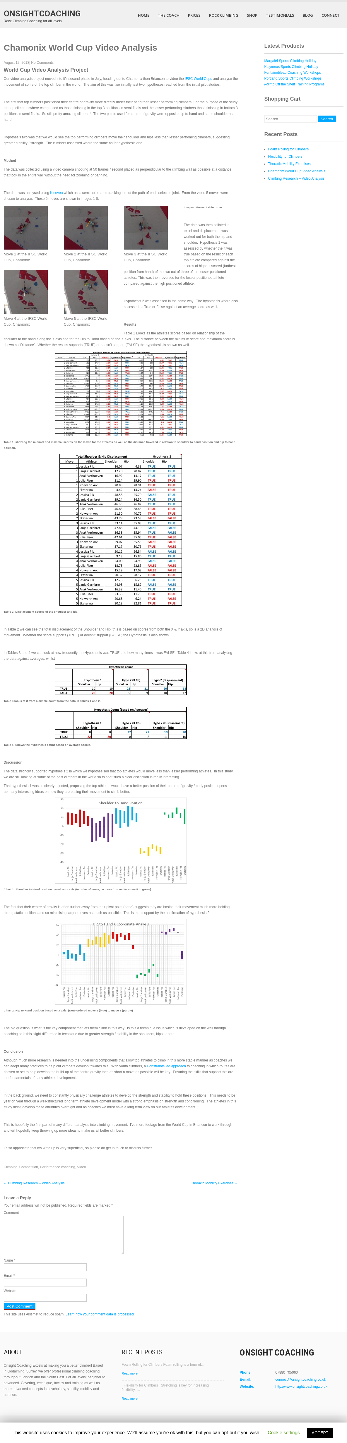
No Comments (42, 63)
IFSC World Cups (198, 79)
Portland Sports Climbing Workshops (293, 78)
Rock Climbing (223, 15)
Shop (252, 15)
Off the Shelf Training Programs (294, 84)
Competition (28, 1167)
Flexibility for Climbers (285, 156)
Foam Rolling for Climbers (288, 149)
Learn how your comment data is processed (100, 1321)
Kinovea (56, 193)
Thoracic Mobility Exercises (214, 1183)
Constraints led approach (166, 1066)
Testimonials (280, 15)
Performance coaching (57, 1167)
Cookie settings (284, 1432)
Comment (11, 1213)
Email (9, 1283)
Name (10, 1267)
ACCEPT (320, 1432)
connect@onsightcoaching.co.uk (300, 1386)
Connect (331, 15)
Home (143, 15)
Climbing (11, 1167)
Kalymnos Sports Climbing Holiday (291, 67)
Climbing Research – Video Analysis (34, 1183)
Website (10, 1298)
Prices (194, 15)
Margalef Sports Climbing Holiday (290, 61)
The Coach (169, 15)
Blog (308, 15)
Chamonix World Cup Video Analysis (296, 171)
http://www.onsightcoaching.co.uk (301, 1394)
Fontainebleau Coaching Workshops (292, 73)
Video (81, 1167)
